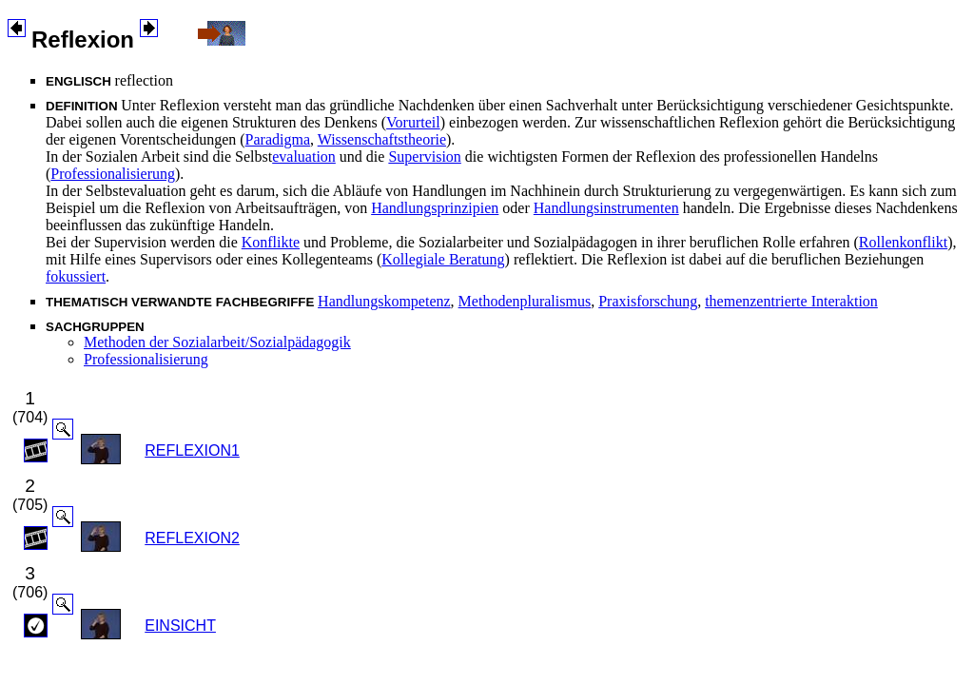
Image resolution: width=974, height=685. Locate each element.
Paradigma (277, 139)
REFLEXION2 (192, 538)
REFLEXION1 (192, 450)
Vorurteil (413, 122)
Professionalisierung (112, 174)
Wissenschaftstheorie (382, 139)
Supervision (424, 156)
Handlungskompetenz (384, 301)
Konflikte (271, 242)
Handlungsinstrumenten (606, 208)
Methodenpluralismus (525, 301)
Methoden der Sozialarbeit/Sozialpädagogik (217, 342)
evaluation (304, 156)
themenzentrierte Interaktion (791, 301)
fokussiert (76, 276)
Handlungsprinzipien (434, 208)
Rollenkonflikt (903, 242)
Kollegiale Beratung (442, 259)
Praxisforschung (647, 301)
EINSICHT (180, 625)
